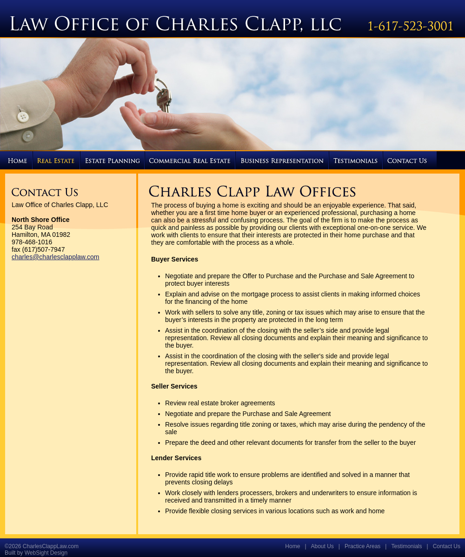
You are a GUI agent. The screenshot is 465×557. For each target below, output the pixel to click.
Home (292, 546)
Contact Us (446, 546)
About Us (322, 546)
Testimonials (406, 546)
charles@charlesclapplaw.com (56, 257)
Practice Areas (362, 546)
